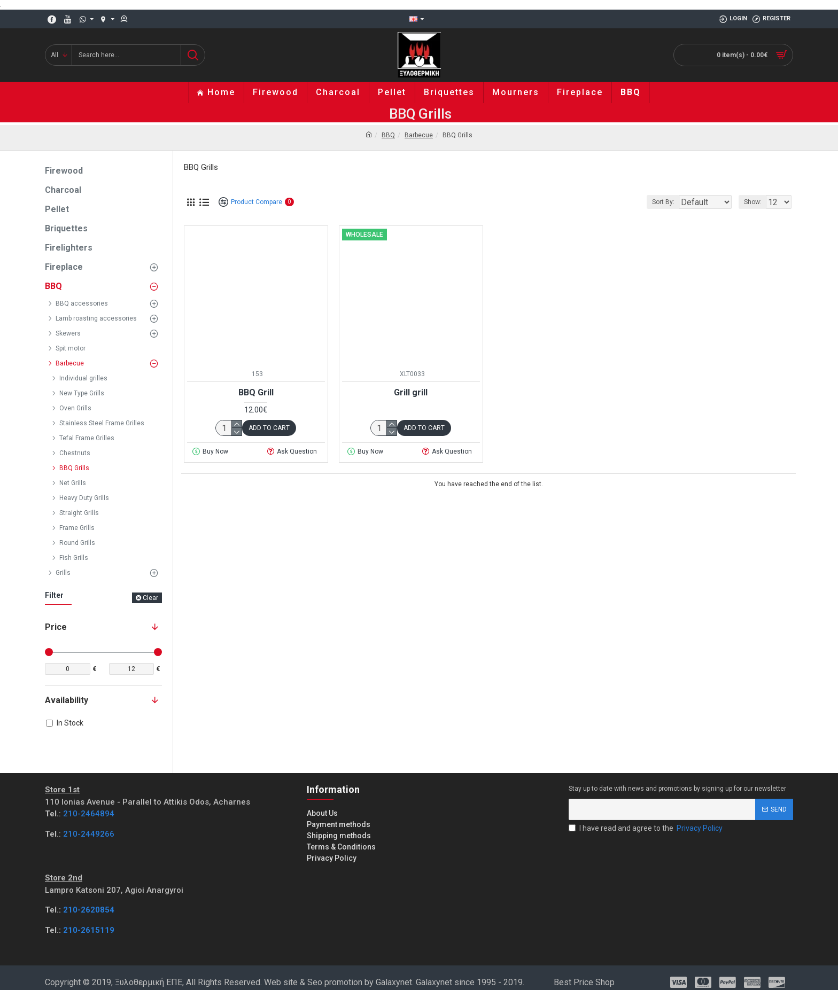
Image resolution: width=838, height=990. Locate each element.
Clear (150, 598)
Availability (66, 700)
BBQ (388, 135)
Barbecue (419, 135)
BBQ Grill (256, 392)
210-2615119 (88, 930)
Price (56, 627)
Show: (756, 202)
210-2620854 (88, 910)
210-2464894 (88, 813)
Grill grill (411, 392)
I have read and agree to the (646, 828)
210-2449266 (88, 834)
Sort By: (655, 202)
